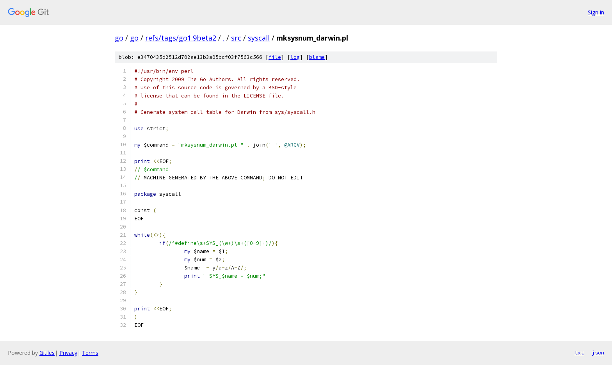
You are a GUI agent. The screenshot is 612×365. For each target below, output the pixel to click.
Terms (90, 352)
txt (579, 352)
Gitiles (47, 352)
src (236, 38)
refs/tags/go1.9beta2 (180, 38)
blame (317, 57)
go (119, 38)
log (295, 57)
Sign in (596, 12)
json (598, 352)
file (275, 57)
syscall (259, 38)
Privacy (68, 352)
